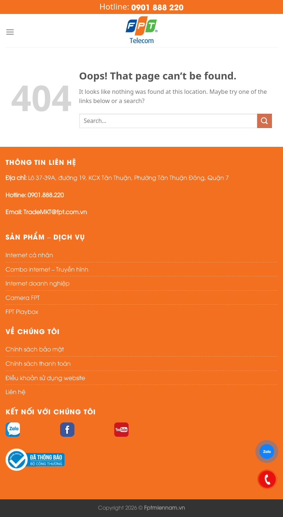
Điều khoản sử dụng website (45, 377)
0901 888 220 (157, 7)
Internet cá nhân (29, 255)
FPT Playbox (22, 311)
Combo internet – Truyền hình (47, 269)
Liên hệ (15, 391)
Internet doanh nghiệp (38, 283)
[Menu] (10, 32)
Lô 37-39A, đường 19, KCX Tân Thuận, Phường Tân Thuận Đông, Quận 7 (128, 177)
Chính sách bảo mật (35, 349)
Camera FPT (23, 297)
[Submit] (264, 121)
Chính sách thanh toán (38, 363)
